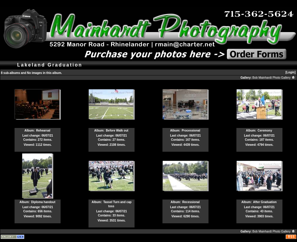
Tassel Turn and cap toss (117, 204)
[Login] (290, 72)
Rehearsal (43, 130)
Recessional (191, 202)
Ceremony (264, 130)
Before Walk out (117, 130)
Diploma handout (43, 202)
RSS (291, 236)
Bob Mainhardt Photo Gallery (273, 77)
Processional (191, 130)
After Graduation (265, 202)
